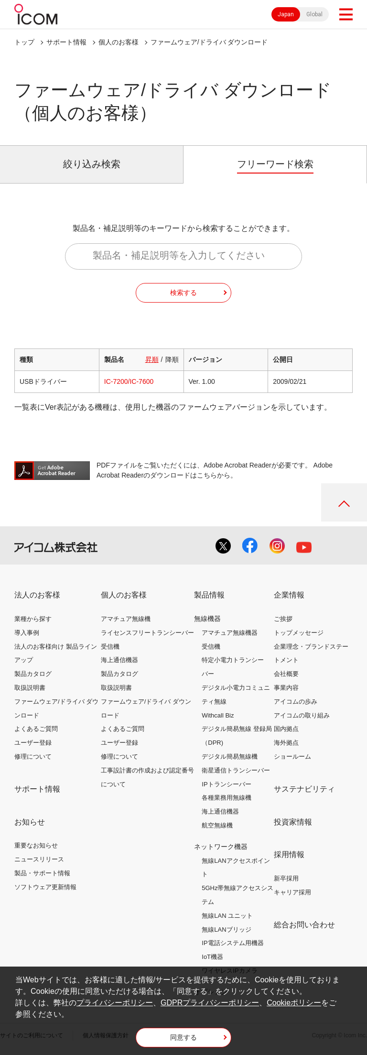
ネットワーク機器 (221, 846)
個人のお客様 (118, 42)
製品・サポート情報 (42, 873)
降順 (172, 359)
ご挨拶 (283, 618)
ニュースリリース (39, 859)
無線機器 (207, 618)
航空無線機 (217, 825)
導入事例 (26, 632)
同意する (183, 1037)
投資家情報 (293, 822)
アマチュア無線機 (126, 618)
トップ (24, 42)
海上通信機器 (119, 659)
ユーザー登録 (33, 742)
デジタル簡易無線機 (230, 756)
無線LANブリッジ (226, 929)
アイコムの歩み (295, 701)
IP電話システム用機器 (232, 942)
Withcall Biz (218, 715)
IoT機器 (212, 956)
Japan (286, 14)
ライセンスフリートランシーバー (147, 632)
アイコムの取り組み (302, 715)
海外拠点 (286, 742)
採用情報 (289, 854)
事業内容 (286, 687)
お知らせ (29, 822)
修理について (33, 756)
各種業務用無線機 (226, 797)
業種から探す (33, 618)
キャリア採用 (292, 892)
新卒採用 (286, 878)
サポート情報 (66, 42)
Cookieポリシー (294, 1003)
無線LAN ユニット (227, 915)
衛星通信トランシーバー (236, 770)
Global (314, 14)
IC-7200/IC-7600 (129, 381)
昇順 (152, 359)
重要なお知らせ (36, 845)
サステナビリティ (304, 789)
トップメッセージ (299, 632)
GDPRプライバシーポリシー (210, 1003)
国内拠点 (286, 728)
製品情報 (209, 595)
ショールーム (292, 756)
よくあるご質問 (36, 728)
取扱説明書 (29, 687)
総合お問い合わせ (304, 925)
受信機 (110, 646)
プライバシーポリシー (114, 1003)
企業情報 (289, 595)
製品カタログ (33, 673)
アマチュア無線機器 (230, 632)
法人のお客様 (37, 595)
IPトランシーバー (226, 784)
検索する (183, 292)
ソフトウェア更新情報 (45, 887)
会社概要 (286, 673)
